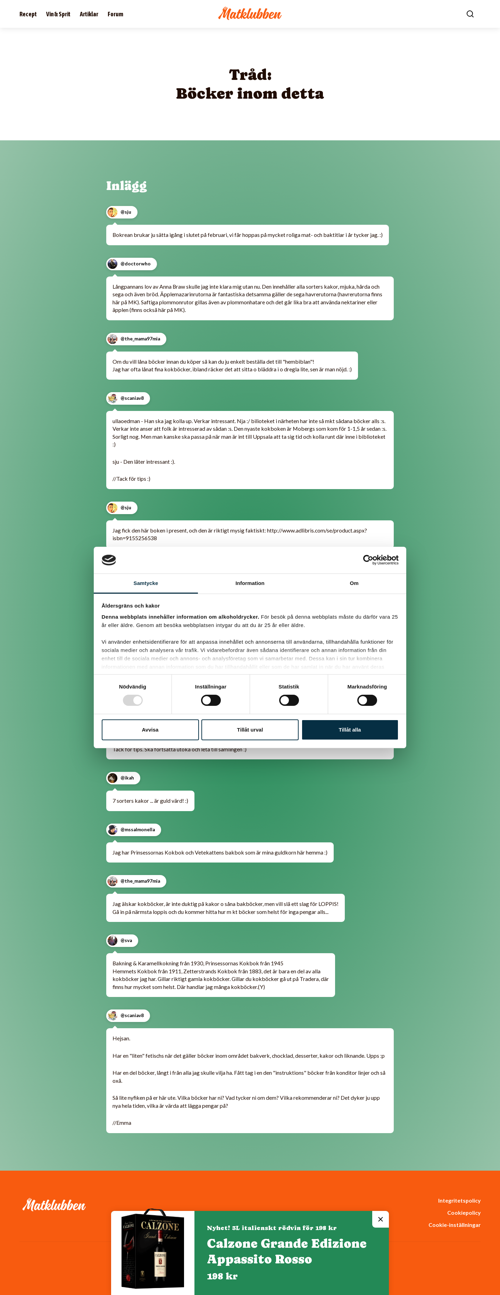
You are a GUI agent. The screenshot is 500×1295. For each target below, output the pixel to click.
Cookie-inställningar (454, 1224)
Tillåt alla (350, 730)
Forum (115, 14)
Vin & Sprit (58, 14)
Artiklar (89, 14)
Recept (28, 14)
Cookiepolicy (464, 1212)
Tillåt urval (250, 730)
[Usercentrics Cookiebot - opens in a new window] (368, 560)
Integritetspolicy (459, 1200)
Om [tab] (354, 583)
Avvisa (150, 730)
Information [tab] (250, 583)
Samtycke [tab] (146, 583)
